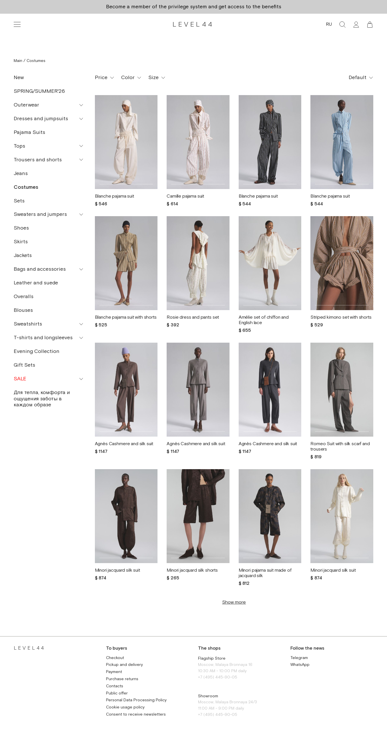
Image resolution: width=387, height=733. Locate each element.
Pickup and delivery (124, 664)
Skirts (21, 241)
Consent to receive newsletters (136, 714)
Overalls (23, 296)
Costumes (26, 187)
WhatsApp (300, 664)
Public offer (117, 693)
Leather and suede (36, 283)
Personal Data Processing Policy (136, 700)
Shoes (21, 228)
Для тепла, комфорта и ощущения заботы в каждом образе (42, 398)
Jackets (23, 255)
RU (329, 24)
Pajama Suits (29, 132)
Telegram (299, 658)
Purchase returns (122, 679)
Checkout (115, 658)
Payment (114, 672)
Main (18, 60)
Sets (19, 201)
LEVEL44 (193, 24)
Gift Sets (24, 365)
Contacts (114, 686)
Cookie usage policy (125, 707)
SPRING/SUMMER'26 (39, 91)
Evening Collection (36, 351)
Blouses (23, 310)
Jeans (21, 173)
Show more (234, 602)
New (19, 77)
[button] (369, 24)
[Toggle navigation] (17, 24)
